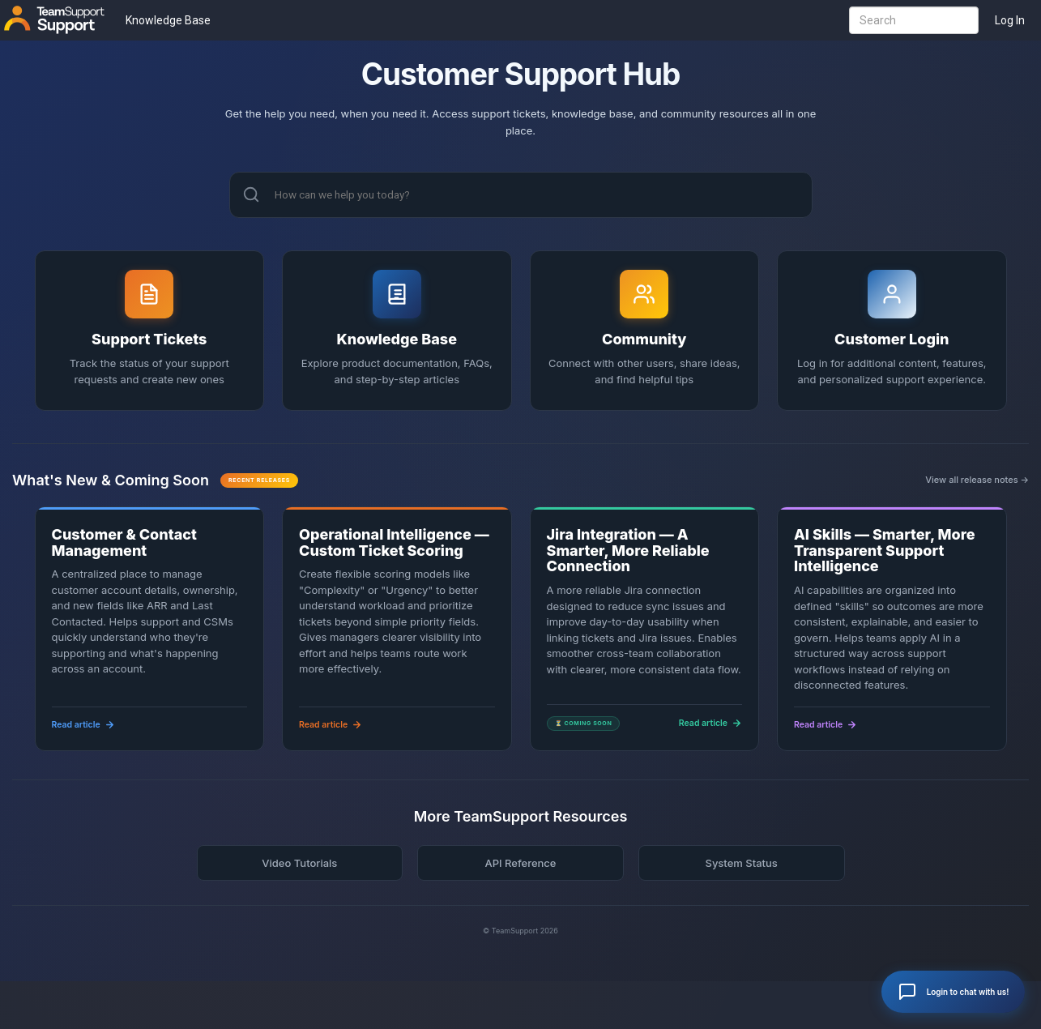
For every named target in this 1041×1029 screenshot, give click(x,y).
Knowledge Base (168, 20)
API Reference (520, 864)
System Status (741, 864)
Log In (1010, 20)
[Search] (251, 195)
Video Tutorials (299, 864)
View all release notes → (977, 482)
